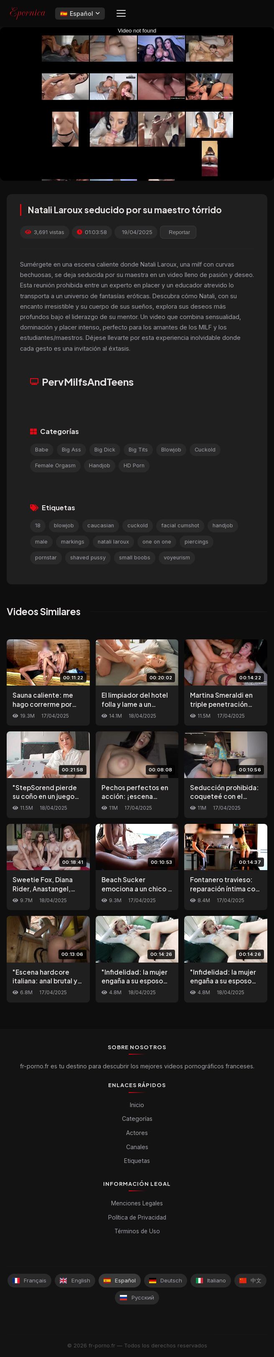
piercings (196, 542)
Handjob (99, 465)
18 (38, 525)
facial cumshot (180, 525)
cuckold (137, 525)
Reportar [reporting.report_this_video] (179, 232)
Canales (137, 1146)
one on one (156, 542)
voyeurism (177, 557)
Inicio (137, 1104)
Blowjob (171, 450)
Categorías (137, 1118)
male (41, 542)
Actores (137, 1132)
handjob (223, 525)
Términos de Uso (137, 1231)
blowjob (64, 525)
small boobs (134, 557)
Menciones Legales (137, 1203)
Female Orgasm (55, 465)
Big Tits (138, 450)
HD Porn (134, 465)
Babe (41, 450)
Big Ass (71, 450)
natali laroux (113, 542)
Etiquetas (137, 1160)
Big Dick (104, 450)
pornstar (46, 557)
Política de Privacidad (137, 1217)
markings (72, 542)
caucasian (100, 525)
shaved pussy (88, 557)
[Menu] (121, 13)
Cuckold (205, 450)
